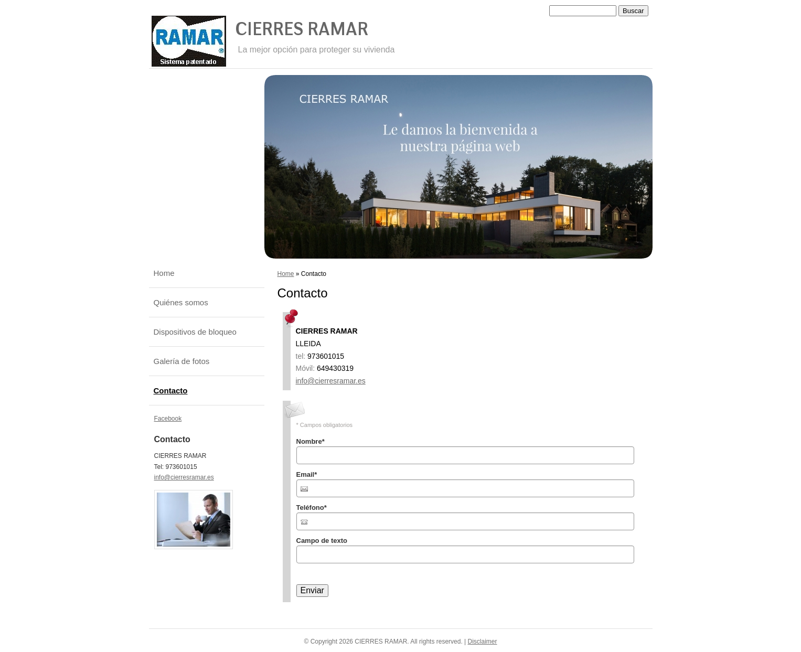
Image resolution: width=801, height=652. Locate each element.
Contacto (171, 390)
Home (285, 273)
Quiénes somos (181, 302)
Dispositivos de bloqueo (195, 331)
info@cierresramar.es (331, 381)
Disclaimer (482, 641)
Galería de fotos (182, 361)
